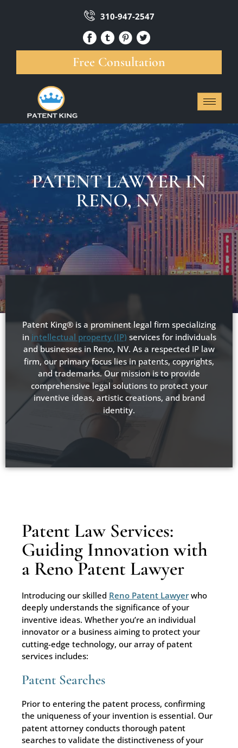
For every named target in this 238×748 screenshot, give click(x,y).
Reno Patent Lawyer (149, 595)
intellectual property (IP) (79, 336)
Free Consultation (119, 62)
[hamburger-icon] (209, 101)
